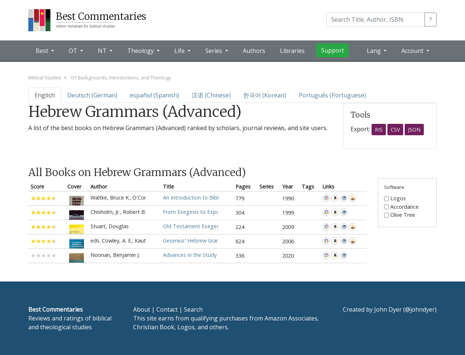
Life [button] (180, 51)
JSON (414, 129)
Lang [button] (374, 51)
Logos (398, 198)
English (45, 95)
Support (332, 50)
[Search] (375, 19)
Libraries (292, 51)
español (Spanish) (154, 95)
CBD (343, 198)
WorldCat (326, 198)
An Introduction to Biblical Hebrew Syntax (214, 197)
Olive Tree (402, 215)
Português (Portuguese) (332, 95)
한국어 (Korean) (264, 95)
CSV (395, 129)
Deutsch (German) (92, 95)
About (141, 309)
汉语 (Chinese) (211, 95)
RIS (379, 129)
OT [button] (74, 51)
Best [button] (43, 51)
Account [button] (413, 51)
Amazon (334, 198)
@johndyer (420, 309)
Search (193, 309)
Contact (167, 309)
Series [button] (214, 51)
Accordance (352, 198)
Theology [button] (141, 51)
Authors (254, 51)
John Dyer (388, 309)
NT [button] (103, 51)
